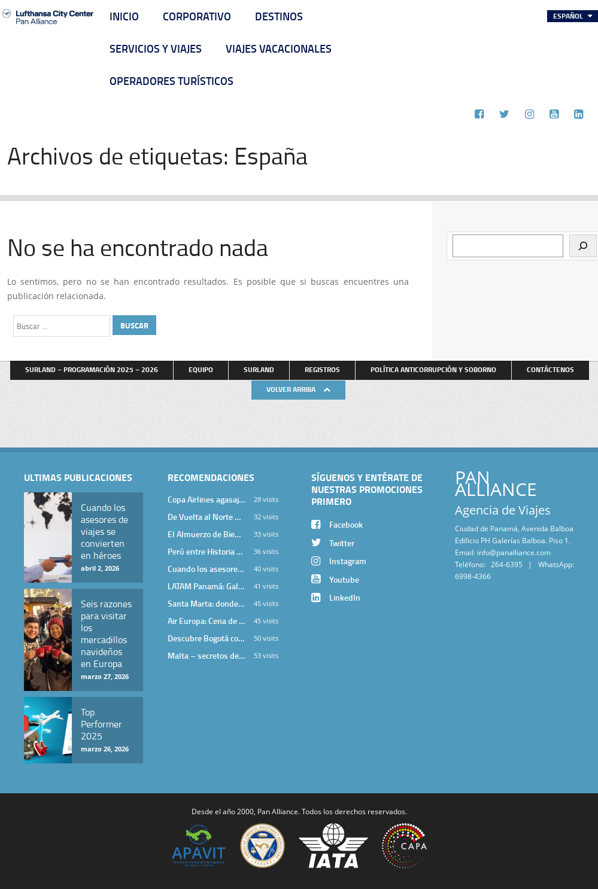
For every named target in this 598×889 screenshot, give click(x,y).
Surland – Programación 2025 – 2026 (91, 369)
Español (569, 16)
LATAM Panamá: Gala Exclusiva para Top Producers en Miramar (206, 586)
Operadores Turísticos (171, 81)
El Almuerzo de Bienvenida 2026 (206, 534)
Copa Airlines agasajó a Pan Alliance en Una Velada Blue (206, 499)
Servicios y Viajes (156, 48)
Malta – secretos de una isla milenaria (206, 655)
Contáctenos (550, 369)
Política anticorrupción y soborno (433, 369)
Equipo (201, 369)
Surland (259, 369)
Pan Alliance (277, 811)
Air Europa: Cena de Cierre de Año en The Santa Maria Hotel (206, 620)
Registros (322, 369)
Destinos (279, 16)
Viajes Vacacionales (279, 48)
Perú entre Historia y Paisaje (206, 551)
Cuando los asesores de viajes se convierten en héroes (206, 568)
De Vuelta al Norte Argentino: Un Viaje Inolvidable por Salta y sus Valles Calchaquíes (206, 516)
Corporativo (197, 16)
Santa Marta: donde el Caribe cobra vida (206, 603)
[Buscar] (583, 246)
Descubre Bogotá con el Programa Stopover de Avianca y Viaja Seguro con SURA (206, 638)
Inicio (124, 16)
